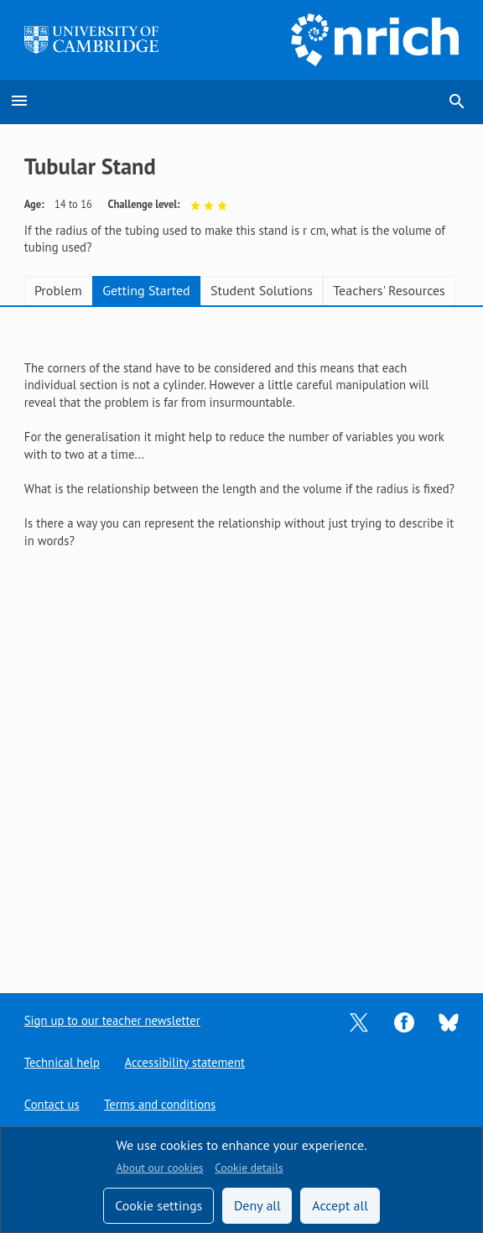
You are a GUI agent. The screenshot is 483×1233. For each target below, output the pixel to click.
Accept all (340, 1205)
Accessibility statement (184, 1062)
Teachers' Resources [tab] (389, 290)
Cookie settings (158, 1205)
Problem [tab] (58, 290)
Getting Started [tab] (146, 290)
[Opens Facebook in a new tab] (404, 1020)
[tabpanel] (241, 446)
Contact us (52, 1104)
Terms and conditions (160, 1104)
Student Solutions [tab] (261, 290)
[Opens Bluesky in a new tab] (449, 1021)
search (457, 101)
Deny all (257, 1205)
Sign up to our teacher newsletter (112, 1020)
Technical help (62, 1062)
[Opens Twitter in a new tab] (359, 1020)
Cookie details (249, 1167)
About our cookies (159, 1167)
